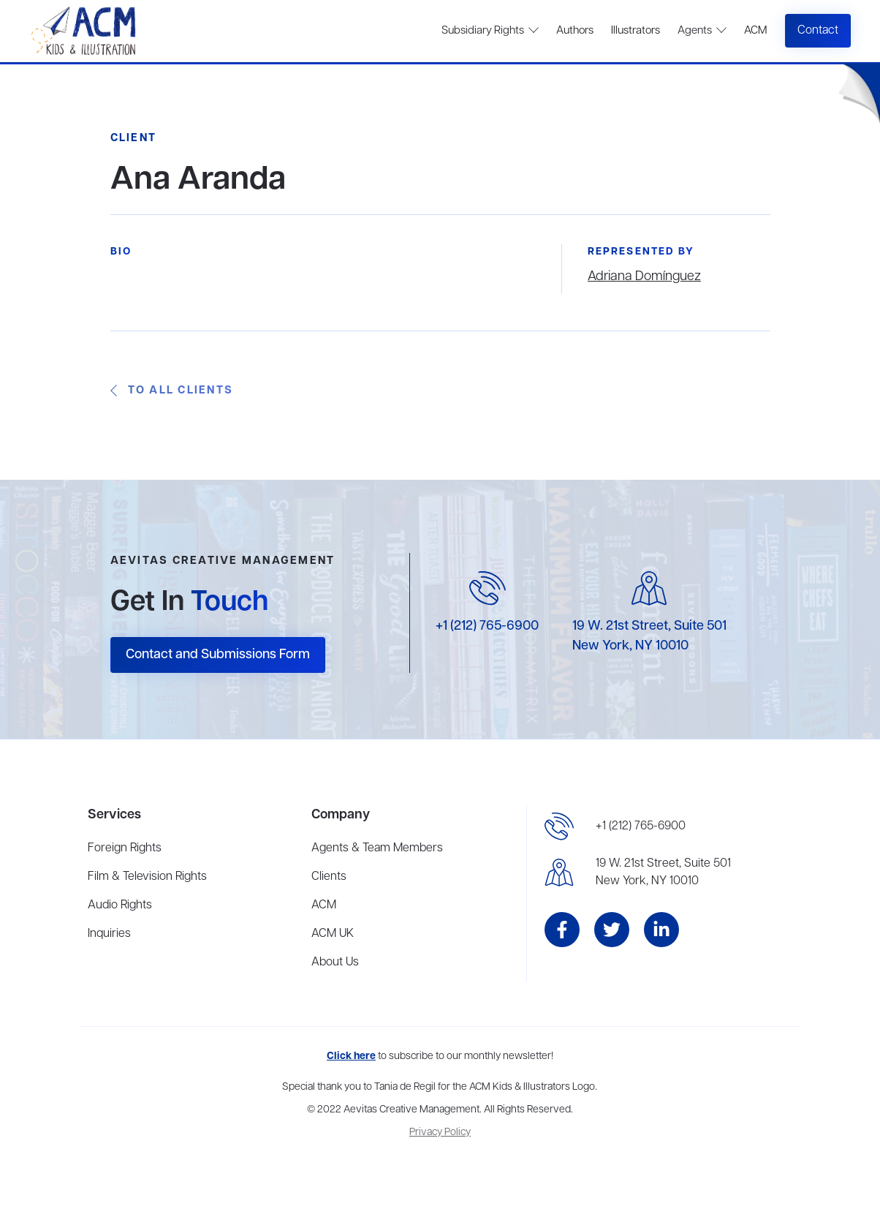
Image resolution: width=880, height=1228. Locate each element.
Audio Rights (120, 905)
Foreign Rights (125, 848)
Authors (574, 30)
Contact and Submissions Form (218, 654)
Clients (328, 877)
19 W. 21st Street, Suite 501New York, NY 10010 (663, 872)
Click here (351, 1056)
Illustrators (635, 30)
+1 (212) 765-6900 (487, 626)
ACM (755, 30)
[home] (85, 31)
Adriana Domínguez (644, 276)
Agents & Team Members (377, 848)
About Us (335, 962)
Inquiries (109, 934)
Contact (817, 31)
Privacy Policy (440, 1133)
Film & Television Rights (147, 877)
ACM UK (332, 934)
